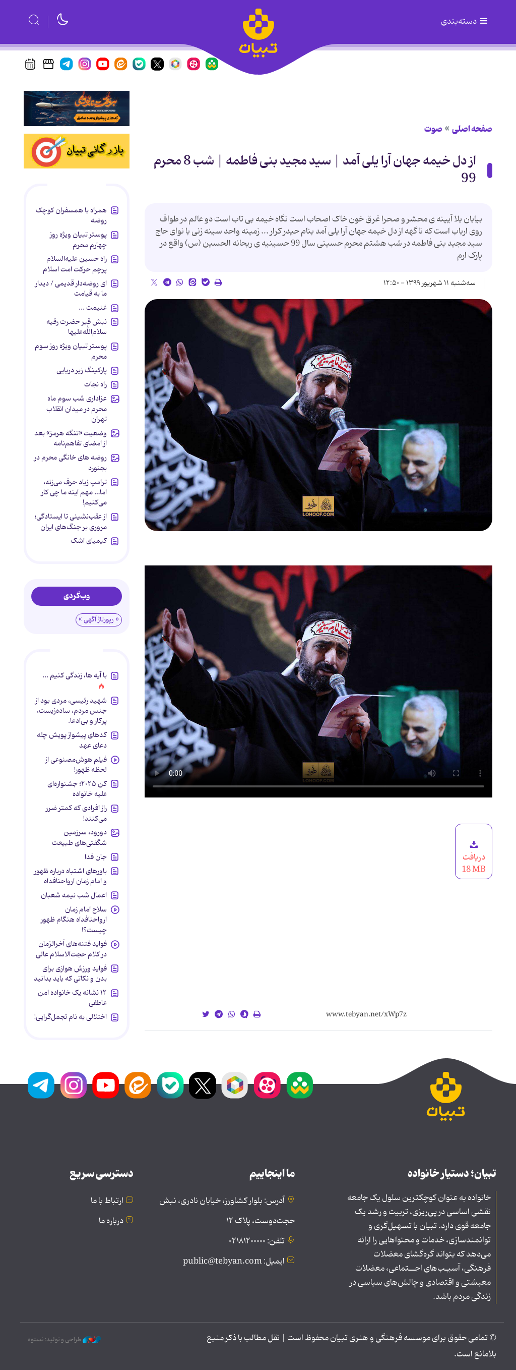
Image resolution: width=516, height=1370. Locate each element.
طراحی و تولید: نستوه (64, 1339)
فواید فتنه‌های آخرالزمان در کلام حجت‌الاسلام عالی (71, 948)
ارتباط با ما (107, 1201)
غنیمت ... (93, 307)
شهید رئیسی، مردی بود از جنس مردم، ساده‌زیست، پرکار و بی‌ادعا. (71, 711)
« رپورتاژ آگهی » (99, 619)
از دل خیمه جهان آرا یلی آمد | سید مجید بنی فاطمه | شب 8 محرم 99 (315, 170)
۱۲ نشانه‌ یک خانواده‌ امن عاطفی (72, 997)
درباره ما (111, 1221)
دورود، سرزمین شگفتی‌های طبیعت (79, 837)
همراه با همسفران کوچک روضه (71, 215)
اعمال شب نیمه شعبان (74, 895)
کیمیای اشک (89, 540)
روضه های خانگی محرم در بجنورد (70, 462)
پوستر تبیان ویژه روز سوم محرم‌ (71, 351)
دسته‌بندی (465, 21)
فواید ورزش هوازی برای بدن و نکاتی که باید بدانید (70, 973)
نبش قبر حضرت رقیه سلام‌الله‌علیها (76, 326)
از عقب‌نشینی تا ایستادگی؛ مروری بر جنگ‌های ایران (70, 521)
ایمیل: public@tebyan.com (234, 1261)
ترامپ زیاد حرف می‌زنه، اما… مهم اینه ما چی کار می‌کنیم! (74, 492)
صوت (433, 129)
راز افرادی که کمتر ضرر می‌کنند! (76, 813)
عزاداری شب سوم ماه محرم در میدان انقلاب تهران (76, 409)
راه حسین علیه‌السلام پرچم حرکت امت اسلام (75, 263)
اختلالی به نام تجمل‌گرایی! (70, 1016)
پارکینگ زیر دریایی (81, 370)
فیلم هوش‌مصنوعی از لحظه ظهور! (76, 764)
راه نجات (95, 384)
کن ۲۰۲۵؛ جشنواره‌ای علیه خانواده (77, 789)
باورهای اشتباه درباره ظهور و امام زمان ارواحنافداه (70, 876)
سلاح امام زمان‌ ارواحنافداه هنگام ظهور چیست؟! (74, 920)
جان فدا (96, 857)
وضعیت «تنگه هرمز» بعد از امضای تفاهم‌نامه (70, 438)
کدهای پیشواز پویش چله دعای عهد (72, 740)
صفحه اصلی (472, 129)
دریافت (474, 857)
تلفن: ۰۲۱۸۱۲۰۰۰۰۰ (257, 1241)
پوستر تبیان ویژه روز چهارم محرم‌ (78, 239)
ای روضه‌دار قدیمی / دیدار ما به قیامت (71, 288)
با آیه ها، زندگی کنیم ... (74, 675)
